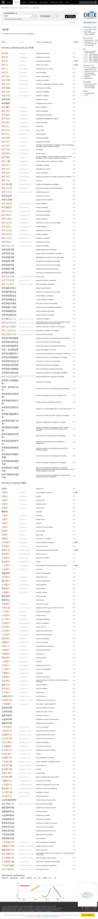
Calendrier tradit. (89, 93)
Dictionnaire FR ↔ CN (91, 40)
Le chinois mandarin (24, 8)
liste (90, 54)
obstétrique (39, 515)
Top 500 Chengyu (89, 87)
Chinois (16, 2)
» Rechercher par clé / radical (13, 19)
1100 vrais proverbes (90, 84)
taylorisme (39, 84)
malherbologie (40, 692)
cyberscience (40, 488)
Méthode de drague (90, 75)
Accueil (13, 8)
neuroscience (40, 538)
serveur (22, 878)
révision (95, 54)
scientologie (39, 149)
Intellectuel (5, 878)
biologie (38, 561)
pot (55, 878)
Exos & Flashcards (90, 33)
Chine (9, 2)
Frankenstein (40, 126)
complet (44, 878)
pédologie (39, 661)
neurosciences (40, 654)
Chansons (87, 76)
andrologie (39, 512)
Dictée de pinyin (89, 34)
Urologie (38, 754)
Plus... (68, 2)
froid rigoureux (14, 878)
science (38, 42)
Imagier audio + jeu (90, 69)
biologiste (39, 769)
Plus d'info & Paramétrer (50, 917)
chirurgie (38, 496)
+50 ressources (89, 45)
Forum (86, 95)
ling (50, 878)
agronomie (39, 569)
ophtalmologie (40, 508)
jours (35, 878)
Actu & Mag (43, 2)
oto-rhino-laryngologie (42, 727)
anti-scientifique (48, 527)
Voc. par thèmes (89, 73)
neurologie (48, 538)
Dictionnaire (36, 8)
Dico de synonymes (90, 43)
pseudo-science (40, 500)
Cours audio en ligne (90, 29)
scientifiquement (41, 69)
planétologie (39, 673)
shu (39, 878)
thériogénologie (40, 773)
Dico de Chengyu (89, 86)
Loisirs (24, 2)
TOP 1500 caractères (90, 67)
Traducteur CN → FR (90, 42)
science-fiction (40, 130)
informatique (39, 704)
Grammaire (87, 31)
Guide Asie (33, 2)
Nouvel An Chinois (56, 2)
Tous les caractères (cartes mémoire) (90, 51)
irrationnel (49, 492)
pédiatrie (38, 523)
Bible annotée (88, 78)
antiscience (39, 527)
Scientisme (39, 180)
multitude (29, 878)
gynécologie (39, 535)
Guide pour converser (90, 71)
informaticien (39, 861)
